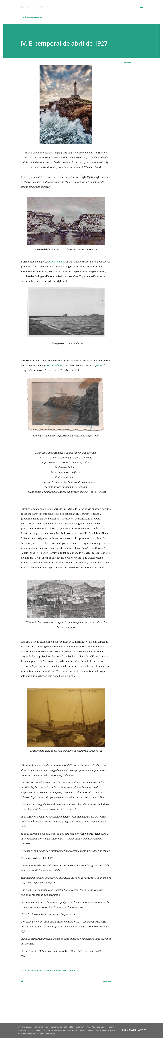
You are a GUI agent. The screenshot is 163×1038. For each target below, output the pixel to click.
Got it (142, 1030)
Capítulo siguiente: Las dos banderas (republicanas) (50, 970)
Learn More (128, 1030)
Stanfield (56, 365)
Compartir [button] (129, 62)
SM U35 (100, 365)
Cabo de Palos (57, 261)
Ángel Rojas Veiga (34, 7)
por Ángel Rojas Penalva (31, 17)
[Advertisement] (61, 1004)
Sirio (47, 365)
